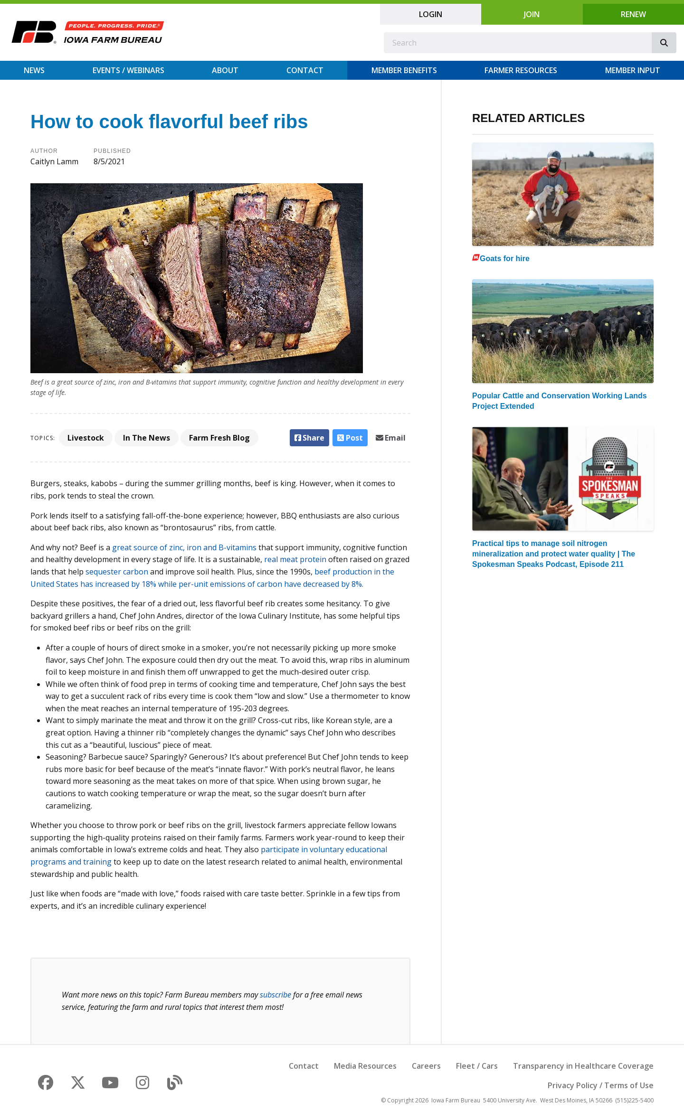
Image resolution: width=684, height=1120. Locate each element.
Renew (633, 14)
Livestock (85, 438)
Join (532, 14)
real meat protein (295, 559)
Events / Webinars (128, 70)
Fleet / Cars (477, 1066)
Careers (426, 1066)
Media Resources (365, 1066)
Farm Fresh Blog (219, 438)
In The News (146, 438)
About (225, 70)
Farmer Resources (520, 70)
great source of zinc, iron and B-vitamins (184, 547)
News (34, 70)
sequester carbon (117, 571)
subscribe (275, 994)
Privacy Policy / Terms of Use (601, 1085)
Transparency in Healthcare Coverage (583, 1066)
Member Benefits (404, 70)
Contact (304, 70)
